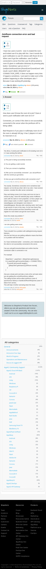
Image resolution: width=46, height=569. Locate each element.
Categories (38, 24)
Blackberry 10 (14, 428)
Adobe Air (12, 458)
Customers (5, 522)
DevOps (34, 533)
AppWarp (21, 85)
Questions (11, 24)
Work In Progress (12, 356)
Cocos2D (12, 477)
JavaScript (12, 403)
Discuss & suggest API (14, 363)
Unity (11, 380)
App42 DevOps (11, 483)
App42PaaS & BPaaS (13, 432)
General (7, 347)
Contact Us (5, 530)
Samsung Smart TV (15, 425)
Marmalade (13, 409)
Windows (12, 383)
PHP (10, 422)
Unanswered (22, 24)
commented (7, 155)
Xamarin (12, 396)
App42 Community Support (14, 367)
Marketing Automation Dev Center (22, 530)
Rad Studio (13, 416)
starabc (22, 227)
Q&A (4, 24)
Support (4, 533)
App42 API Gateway (13, 487)
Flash (11, 406)
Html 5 (11, 451)
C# (10, 390)
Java (10, 419)
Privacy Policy (37, 567)
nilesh (28, 85)
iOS (10, 377)
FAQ (23, 28)
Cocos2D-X (13, 393)
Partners (4, 516)
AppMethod (13, 412)
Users (4, 28)
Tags (30, 24)
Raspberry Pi (13, 387)
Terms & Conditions (22, 567)
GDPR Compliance (22, 556)
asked (5, 85)
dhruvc (23, 140)
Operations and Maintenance (16, 359)
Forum (11, 18)
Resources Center (22, 519)
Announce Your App (13, 353)
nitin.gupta (23, 287)
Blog (17, 513)
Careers (4, 524)
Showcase (20, 516)
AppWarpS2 (10, 480)
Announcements (12, 350)
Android (12, 374)
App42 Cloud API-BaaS (14, 370)
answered (6, 140)
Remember (28, 2)
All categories (12, 342)
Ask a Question (14, 28)
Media (3, 519)
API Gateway (35, 522)
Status (3, 536)
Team (3, 510)
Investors (4, 513)
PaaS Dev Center (22, 547)
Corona (12, 399)
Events (3, 527)
